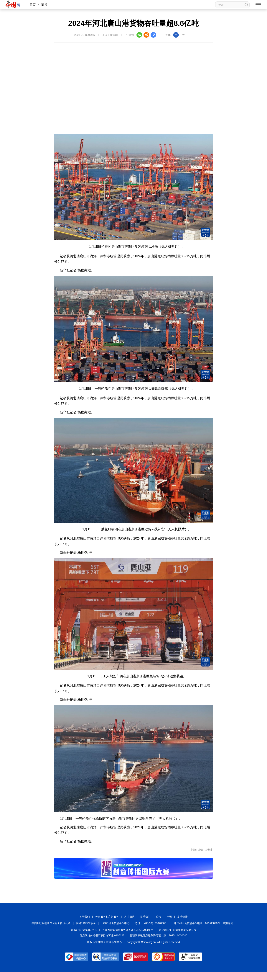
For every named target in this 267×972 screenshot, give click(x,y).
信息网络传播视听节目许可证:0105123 (102, 935)
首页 (33, 4)
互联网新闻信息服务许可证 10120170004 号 (127, 929)
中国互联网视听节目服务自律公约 (51, 923)
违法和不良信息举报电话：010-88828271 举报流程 (203, 923)
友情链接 (182, 916)
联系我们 (145, 916)
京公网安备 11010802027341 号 (177, 929)
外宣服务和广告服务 (107, 916)
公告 (158, 916)
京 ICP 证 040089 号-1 (84, 929)
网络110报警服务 (86, 923)
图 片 (44, 4)
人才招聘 (129, 916)
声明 (169, 916)
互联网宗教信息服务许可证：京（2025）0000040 (158, 935)
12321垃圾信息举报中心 (115, 923)
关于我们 (84, 916)
